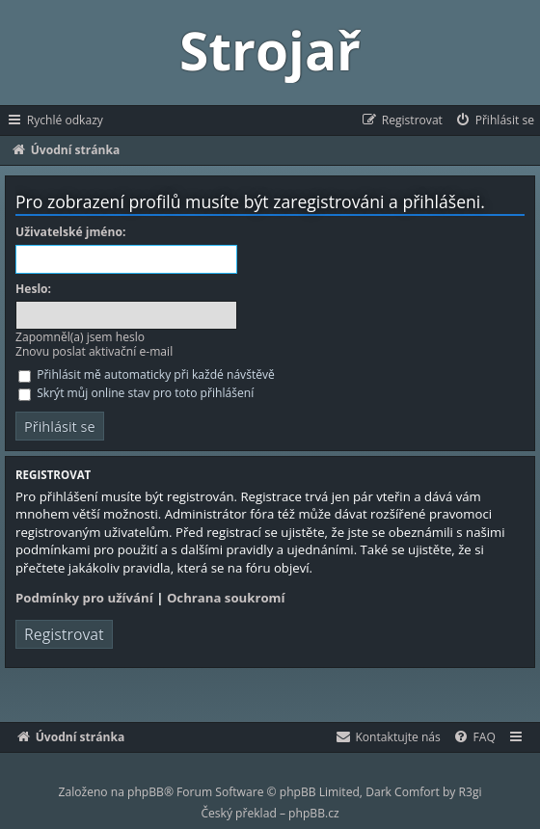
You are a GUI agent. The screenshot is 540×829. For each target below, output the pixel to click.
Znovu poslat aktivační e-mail (94, 351)
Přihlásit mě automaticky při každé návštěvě (146, 374)
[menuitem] (494, 120)
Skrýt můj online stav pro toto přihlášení (136, 393)
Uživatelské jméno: (70, 232)
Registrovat (64, 634)
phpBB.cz (313, 813)
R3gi (470, 792)
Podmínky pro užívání (84, 597)
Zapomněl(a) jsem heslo (80, 337)
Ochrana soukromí (226, 597)
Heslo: (33, 289)
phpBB (145, 792)
